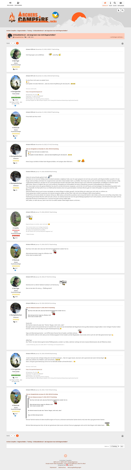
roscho (16, 227)
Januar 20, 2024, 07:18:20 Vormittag (41, 276)
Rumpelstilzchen (19, 36)
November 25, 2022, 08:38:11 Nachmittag (42, 49)
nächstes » (120, 36)
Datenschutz (62, 467)
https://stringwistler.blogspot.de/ (34, 91)
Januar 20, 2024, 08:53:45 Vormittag (41, 302)
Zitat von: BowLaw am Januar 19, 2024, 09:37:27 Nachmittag (40, 307)
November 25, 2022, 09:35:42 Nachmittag (42, 75)
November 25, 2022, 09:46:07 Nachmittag (42, 111)
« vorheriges (113, 36)
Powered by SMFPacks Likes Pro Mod (74, 463)
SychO (71, 464)
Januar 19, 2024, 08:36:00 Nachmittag (41, 171)
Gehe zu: (107, 445)
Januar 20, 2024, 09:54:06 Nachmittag (41, 353)
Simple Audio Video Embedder (54, 463)
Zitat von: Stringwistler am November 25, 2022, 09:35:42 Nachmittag (42, 148)
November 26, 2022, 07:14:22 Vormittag (42, 144)
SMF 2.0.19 (56, 461)
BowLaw (16, 127)
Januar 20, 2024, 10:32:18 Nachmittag (41, 389)
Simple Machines (72, 461)
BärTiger (16, 60)
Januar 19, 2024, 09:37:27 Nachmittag (41, 244)
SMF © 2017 (64, 461)
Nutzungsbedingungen (74, 467)
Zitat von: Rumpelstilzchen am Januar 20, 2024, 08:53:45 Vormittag (42, 393)
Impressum (53, 467)
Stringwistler (16, 91)
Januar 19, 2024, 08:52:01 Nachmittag (41, 211)
